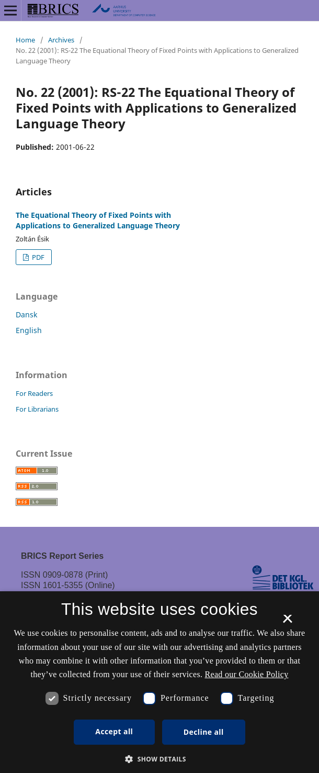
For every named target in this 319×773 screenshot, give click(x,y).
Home (25, 40)
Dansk (26, 314)
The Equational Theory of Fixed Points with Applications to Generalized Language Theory (98, 220)
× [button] (287, 622)
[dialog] (159, 682)
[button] (159, 759)
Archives (61, 40)
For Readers (34, 393)
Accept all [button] (114, 731)
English (29, 330)
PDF (37, 257)
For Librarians (37, 409)
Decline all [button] (204, 732)
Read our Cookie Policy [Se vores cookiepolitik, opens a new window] (247, 674)
